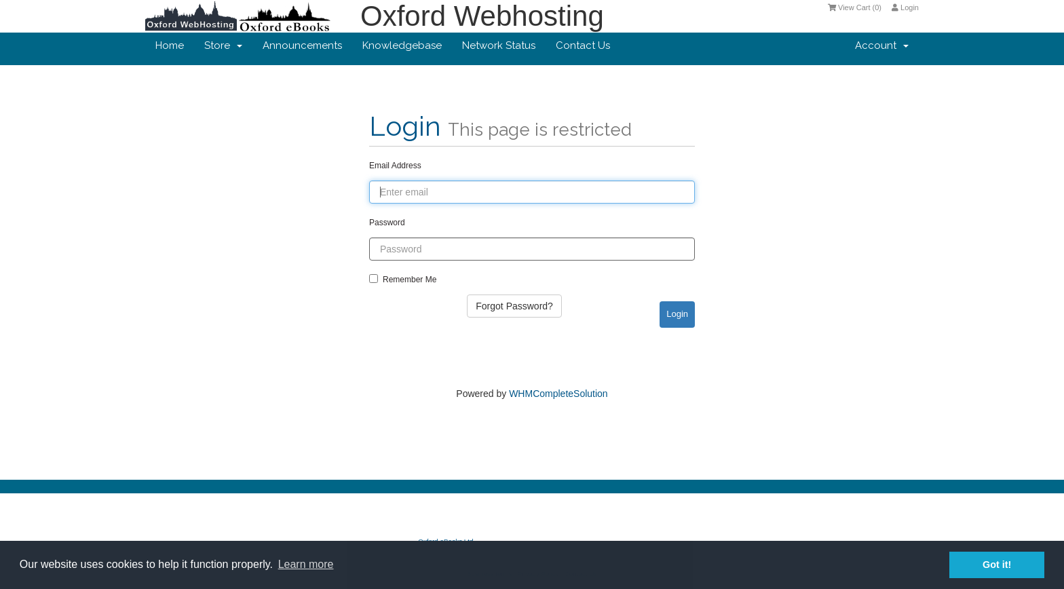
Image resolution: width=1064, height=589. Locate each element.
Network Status (498, 45)
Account (882, 45)
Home (169, 45)
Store (223, 45)
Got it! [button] (997, 564)
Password (387, 222)
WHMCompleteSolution (558, 393)
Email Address (395, 165)
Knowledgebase (402, 45)
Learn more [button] (306, 564)
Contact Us (583, 45)
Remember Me (402, 279)
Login (905, 7)
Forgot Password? (514, 306)
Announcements (302, 45)
